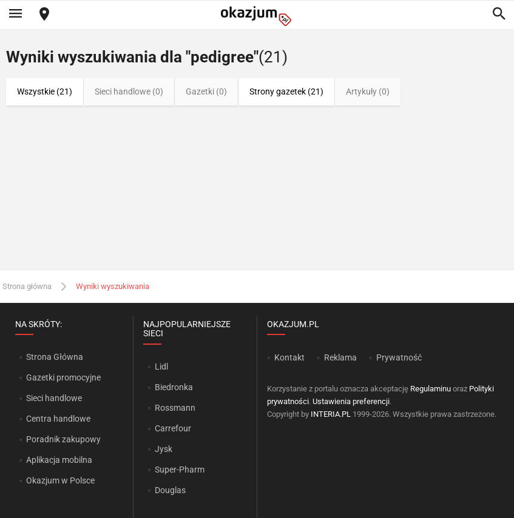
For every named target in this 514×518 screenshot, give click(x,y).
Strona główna (27, 286)
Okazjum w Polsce (60, 480)
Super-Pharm (180, 469)
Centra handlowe (58, 418)
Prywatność (399, 357)
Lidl (161, 366)
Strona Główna (54, 357)
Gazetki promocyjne (63, 377)
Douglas (170, 490)
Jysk (163, 449)
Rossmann (175, 408)
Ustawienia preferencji (351, 401)
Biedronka (174, 387)
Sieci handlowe (54, 398)
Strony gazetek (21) (286, 91)
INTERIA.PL (331, 414)
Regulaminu (430, 388)
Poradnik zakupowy (63, 439)
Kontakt (289, 357)
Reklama (340, 357)
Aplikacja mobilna (59, 460)
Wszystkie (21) (44, 91)
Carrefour (173, 428)
